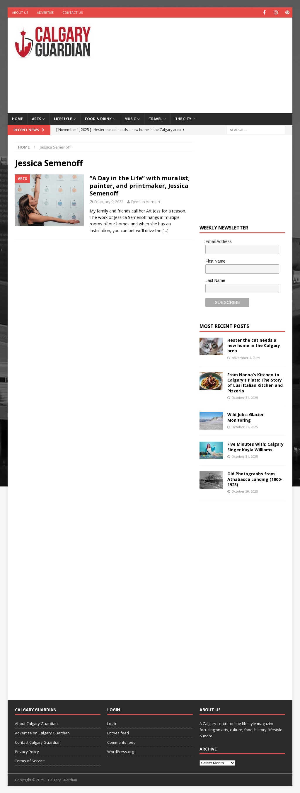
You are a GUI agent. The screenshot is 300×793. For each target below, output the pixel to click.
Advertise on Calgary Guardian (42, 733)
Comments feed (121, 742)
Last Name (215, 280)
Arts (36, 118)
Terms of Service (30, 760)
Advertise (45, 12)
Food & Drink (98, 118)
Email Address (218, 241)
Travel (155, 118)
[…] (165, 230)
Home (17, 118)
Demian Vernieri (145, 201)
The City (183, 118)
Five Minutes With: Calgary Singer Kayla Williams (255, 446)
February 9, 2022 (108, 201)
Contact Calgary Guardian (38, 742)
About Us (20, 12)
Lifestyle (63, 118)
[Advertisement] (202, 64)
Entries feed (118, 733)
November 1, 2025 (245, 357)
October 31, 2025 (244, 397)
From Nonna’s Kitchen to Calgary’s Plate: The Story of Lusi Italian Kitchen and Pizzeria (255, 383)
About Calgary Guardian (36, 723)
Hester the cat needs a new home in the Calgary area (253, 345)
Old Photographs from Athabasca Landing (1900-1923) (254, 479)
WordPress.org (120, 751)
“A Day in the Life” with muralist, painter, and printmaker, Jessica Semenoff (140, 185)
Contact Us (72, 12)
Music (130, 118)
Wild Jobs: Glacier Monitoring (245, 417)
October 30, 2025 (244, 491)
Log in (112, 723)
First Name (215, 261)
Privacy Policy (27, 751)
